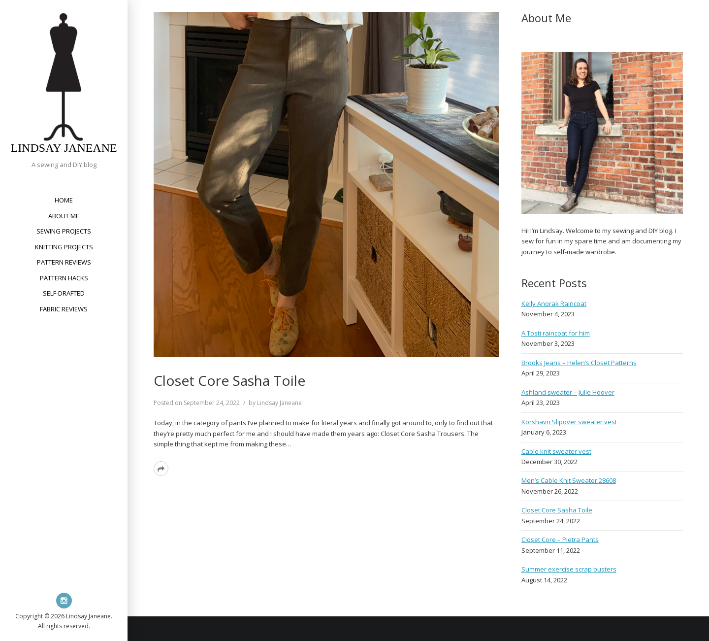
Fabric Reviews (64, 308)
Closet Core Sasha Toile (229, 380)
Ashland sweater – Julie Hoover (567, 392)
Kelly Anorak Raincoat (553, 303)
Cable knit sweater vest (556, 451)
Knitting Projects (64, 246)
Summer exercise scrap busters (568, 569)
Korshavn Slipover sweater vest (569, 421)
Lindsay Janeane (63, 147)
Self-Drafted (64, 293)
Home (64, 200)
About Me (63, 215)
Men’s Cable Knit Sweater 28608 (568, 480)
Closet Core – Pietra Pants (560, 539)
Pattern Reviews (64, 262)
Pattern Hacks (64, 277)
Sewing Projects (63, 231)
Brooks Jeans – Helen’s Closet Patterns (579, 362)
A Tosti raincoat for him (555, 333)
